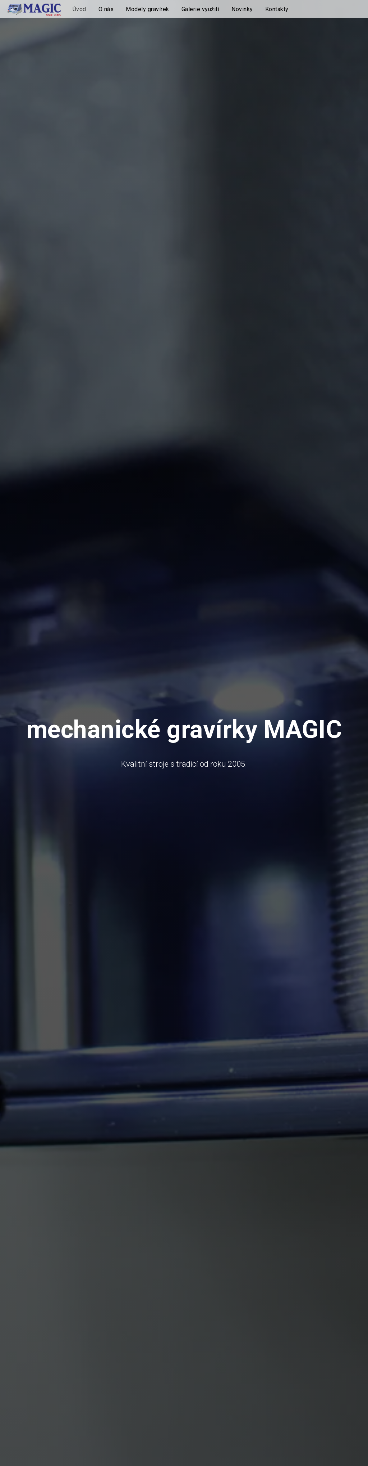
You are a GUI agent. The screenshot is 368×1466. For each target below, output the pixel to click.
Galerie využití (200, 9)
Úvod (79, 9)
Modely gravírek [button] (147, 9)
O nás (106, 9)
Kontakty (277, 9)
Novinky (242, 9)
